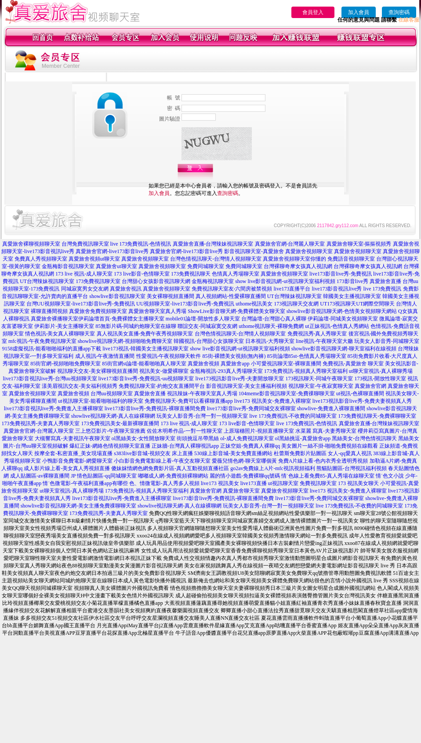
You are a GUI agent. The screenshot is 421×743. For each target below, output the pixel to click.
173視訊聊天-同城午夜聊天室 (319, 378)
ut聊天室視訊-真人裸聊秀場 (381, 371)
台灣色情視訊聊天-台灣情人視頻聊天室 (215, 259)
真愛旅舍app (235, 363)
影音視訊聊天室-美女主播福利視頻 (246, 386)
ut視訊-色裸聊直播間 (360, 393)
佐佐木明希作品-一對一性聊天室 (184, 431)
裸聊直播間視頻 (49, 311)
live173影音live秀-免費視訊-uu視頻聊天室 (146, 378)
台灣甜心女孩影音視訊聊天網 (156, 281)
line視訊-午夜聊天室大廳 (324, 341)
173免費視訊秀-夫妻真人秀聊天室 (41, 423)
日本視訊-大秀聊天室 (269, 341)
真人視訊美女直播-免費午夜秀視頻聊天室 (145, 334)
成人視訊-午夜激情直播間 (105, 356)
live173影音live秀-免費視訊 (340, 274)
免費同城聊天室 (205, 266)
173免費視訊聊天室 (98, 281)
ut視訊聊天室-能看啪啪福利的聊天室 (100, 401)
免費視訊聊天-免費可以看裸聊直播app (189, 401)
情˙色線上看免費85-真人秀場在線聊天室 (327, 476)
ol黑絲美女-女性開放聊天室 (143, 438)
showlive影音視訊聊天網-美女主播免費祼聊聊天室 (78, 506)
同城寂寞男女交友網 (85, 289)
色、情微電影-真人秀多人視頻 (164, 483)
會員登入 (312, 12)
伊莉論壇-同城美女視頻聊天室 (343, 319)
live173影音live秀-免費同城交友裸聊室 (251, 408)
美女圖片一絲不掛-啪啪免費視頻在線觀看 (329, 446)
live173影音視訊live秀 (337, 289)
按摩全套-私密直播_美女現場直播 (73, 453)
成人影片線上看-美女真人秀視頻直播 (67, 468)
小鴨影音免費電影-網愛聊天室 (77, 461)
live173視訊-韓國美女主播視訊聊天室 (145, 349)
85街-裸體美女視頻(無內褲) (234, 356)
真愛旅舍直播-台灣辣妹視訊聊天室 (213, 244)
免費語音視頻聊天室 (351, 259)
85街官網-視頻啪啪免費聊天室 (65, 363)
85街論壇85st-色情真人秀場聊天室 (306, 356)
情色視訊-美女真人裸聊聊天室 (60, 334)
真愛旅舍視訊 (126, 289)
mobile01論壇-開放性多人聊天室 (203, 319)
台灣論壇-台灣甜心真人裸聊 (273, 319)
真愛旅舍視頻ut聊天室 (94, 259)
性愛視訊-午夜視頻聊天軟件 (168, 356)
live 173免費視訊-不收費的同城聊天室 (293, 416)
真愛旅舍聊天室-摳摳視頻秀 (359, 244)
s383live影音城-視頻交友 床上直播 (153, 453)
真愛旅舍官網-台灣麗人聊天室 (290, 244)
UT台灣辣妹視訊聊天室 (47, 281)
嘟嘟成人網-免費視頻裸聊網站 (173, 476)
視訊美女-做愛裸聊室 (164, 371)
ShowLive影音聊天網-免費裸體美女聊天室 (236, 311)
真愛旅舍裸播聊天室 (54, 319)
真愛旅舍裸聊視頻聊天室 (31, 244)
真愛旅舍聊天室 (241, 491)
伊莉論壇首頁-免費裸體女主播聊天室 (121, 319)
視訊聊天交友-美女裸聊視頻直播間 (97, 371)
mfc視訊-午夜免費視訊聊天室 (42, 341)
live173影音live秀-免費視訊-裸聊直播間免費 (155, 408)
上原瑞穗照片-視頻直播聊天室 (259, 431)
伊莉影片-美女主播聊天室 (64, 326)
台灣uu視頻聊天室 (112, 393)
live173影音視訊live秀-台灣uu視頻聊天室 (50, 378)
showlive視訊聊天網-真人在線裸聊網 (113, 416)
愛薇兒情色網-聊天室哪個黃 (244, 461)
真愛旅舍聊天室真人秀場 (157, 311)
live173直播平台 (292, 289)
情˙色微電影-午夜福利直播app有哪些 (85, 483)
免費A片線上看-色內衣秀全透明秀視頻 (323, 461)
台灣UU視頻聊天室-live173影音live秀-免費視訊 (80, 304)
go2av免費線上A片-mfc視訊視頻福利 (272, 468)
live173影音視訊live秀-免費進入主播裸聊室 (53, 408)
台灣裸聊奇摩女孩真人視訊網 (298, 266)
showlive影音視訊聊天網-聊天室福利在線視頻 (343, 349)
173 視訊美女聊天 (358, 483)
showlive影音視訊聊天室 (117, 296)
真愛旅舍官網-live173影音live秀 (112, 251)
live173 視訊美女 (220, 483)
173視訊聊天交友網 (296, 304)
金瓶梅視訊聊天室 (213, 281)
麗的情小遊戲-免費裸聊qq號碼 (245, 476)
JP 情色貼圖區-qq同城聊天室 (104, 476)
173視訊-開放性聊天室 (380, 378)
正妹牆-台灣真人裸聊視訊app (185, 446)
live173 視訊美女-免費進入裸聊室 (272, 401)
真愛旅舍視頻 (203, 363)
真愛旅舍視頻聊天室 (309, 251)
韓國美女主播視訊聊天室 (352, 296)
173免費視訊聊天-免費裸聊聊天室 (377, 416)
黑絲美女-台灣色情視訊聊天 (364, 438)
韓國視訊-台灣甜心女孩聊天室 (209, 341)
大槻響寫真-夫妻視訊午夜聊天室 (72, 438)
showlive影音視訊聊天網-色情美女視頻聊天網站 (342, 311)
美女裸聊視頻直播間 (170, 296)
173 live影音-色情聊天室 (142, 274)
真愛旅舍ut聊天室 (116, 266)
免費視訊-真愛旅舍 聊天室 (353, 363)
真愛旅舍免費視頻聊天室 (98, 311)
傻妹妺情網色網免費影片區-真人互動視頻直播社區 (170, 468)
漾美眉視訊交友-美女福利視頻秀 (79, 386)
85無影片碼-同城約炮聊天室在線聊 (135, 326)
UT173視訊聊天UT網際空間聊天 (357, 304)
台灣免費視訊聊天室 (85, 244)
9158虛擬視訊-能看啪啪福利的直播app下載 (51, 349)
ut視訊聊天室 (283, 483)
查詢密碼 (399, 12)
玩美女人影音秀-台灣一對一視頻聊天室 (202, 416)
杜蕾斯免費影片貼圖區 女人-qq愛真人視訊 (323, 453)
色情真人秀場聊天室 (235, 274)
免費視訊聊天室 (318, 483)
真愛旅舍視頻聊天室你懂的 (294, 259)
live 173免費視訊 (382, 289)
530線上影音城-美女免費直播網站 (233, 453)
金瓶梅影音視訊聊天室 (68, 266)
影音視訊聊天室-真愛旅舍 (254, 251)
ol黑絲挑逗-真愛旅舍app (303, 438)
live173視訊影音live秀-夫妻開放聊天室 (239, 378)
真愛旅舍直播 (385, 281)
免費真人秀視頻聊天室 (41, 259)
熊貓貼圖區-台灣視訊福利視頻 (351, 468)
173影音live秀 (352, 281)
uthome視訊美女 (254, 304)
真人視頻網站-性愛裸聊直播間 (231, 296)
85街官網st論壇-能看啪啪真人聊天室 (144, 363)
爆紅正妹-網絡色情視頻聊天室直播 (109, 446)
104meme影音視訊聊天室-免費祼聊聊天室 (287, 393)
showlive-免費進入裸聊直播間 (331, 408)
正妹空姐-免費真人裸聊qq (250, 446)
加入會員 (358, 12)
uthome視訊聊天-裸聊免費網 (271, 326)
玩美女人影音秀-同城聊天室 (386, 341)
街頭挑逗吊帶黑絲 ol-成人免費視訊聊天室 (225, 438)
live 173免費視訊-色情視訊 (140, 244)
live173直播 (253, 483)
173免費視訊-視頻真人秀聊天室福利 (306, 371)
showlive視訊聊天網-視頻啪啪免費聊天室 (125, 341)
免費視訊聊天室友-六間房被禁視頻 (232, 289)
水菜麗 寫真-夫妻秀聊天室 (325, 431)
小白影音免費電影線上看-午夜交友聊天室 (162, 461)
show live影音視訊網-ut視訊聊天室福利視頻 (285, 281)
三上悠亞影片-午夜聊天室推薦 (110, 431)
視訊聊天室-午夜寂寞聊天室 (320, 386)
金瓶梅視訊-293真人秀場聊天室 (226, 371)
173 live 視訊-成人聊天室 (84, 274)
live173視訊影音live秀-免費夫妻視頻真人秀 (362, 401)
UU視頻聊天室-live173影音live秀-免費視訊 (185, 304)
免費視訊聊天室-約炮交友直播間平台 (162, 386)
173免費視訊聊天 (190, 274)
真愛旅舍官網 (370, 386)
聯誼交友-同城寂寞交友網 (207, 326)
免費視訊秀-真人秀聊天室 (317, 334)
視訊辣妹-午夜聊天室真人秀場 (202, 393)
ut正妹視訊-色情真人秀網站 (337, 326)
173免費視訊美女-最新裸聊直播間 (120, 423)
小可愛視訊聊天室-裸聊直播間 (286, 363)
